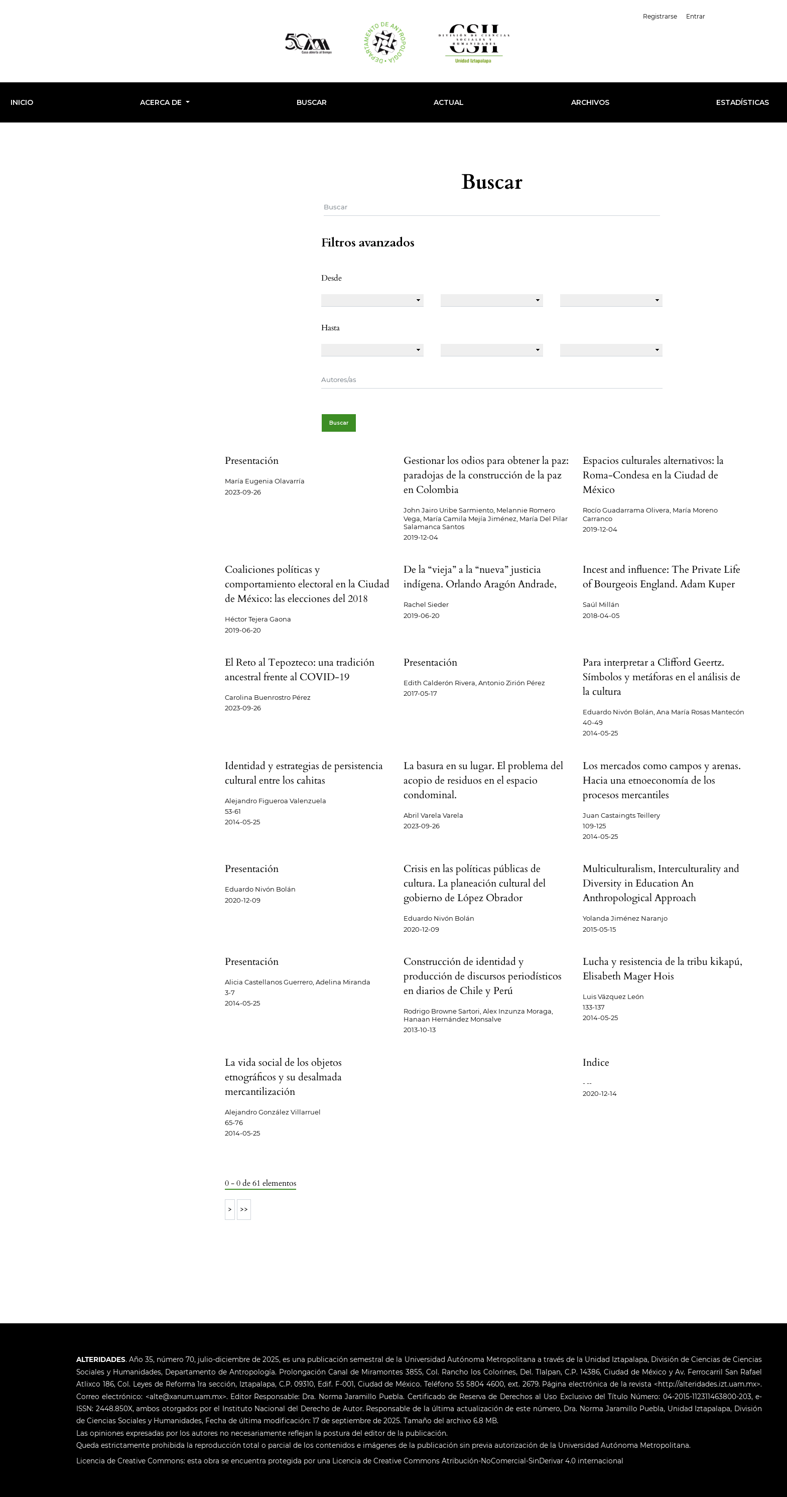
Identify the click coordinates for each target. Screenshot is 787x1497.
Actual (449, 102)
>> (244, 1209)
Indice (596, 1062)
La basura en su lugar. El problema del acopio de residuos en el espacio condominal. (483, 780)
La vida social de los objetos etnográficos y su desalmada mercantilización (283, 1077)
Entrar (695, 16)
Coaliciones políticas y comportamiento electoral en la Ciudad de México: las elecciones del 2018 (307, 584)
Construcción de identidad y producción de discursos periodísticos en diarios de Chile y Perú (483, 976)
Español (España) (746, 15)
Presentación (252, 460)
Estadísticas (742, 102)
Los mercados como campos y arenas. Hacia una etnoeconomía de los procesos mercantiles (662, 780)
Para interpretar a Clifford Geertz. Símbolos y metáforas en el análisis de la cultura (661, 677)
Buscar (312, 102)
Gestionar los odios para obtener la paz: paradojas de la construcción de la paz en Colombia (486, 475)
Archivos (590, 102)
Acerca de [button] (162, 102)
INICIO (22, 102)
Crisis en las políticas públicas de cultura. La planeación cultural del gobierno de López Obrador (475, 883)
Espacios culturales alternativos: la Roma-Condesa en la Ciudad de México (653, 475)
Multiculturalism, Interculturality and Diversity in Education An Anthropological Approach (661, 883)
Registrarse (660, 16)
